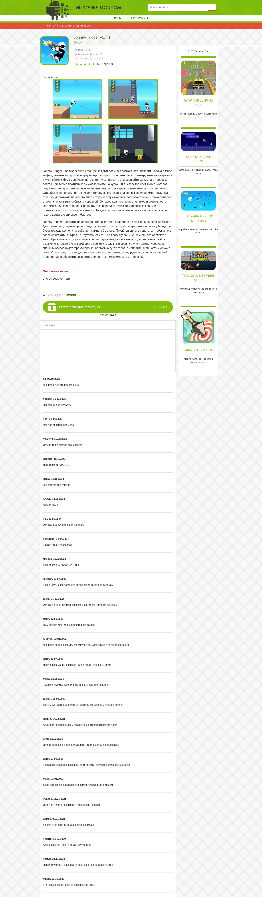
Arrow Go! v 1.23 (198, 350)
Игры (117, 18)
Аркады (78, 42)
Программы (139, 18)
